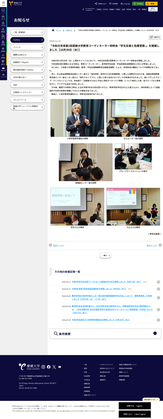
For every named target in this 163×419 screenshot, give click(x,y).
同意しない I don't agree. (134, 414)
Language (125, 4)
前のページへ (58, 245)
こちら (32, 408)
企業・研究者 (126, 9)
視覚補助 (113, 4)
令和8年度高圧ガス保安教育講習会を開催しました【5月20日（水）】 (101, 319)
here (89, 411)
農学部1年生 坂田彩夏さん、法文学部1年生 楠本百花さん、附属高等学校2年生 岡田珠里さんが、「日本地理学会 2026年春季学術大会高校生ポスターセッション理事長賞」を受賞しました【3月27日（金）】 (112, 309)
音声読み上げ (100, 3)
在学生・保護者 (108, 9)
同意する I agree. (135, 405)
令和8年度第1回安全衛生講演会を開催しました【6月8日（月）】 (99, 288)
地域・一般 (136, 9)
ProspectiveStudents (90, 9)
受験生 (99, 9)
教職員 (144, 9)
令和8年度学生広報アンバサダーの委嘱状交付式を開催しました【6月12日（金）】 (107, 281)
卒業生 (118, 9)
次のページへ (152, 245)
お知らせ (69, 30)
